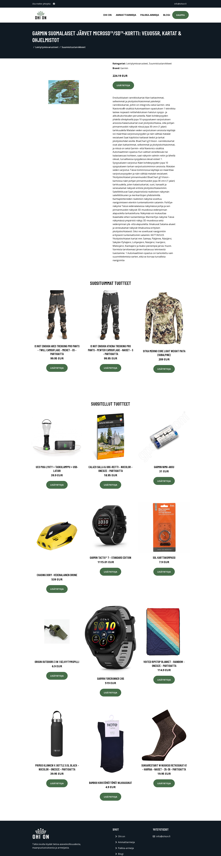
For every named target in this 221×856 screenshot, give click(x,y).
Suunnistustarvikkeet (74, 47)
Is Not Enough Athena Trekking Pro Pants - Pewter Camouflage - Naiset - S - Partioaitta (110, 350)
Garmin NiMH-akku (164, 467)
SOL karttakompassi (164, 557)
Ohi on (107, 15)
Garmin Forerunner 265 (110, 678)
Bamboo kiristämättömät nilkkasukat (110, 782)
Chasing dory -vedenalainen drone (57, 575)
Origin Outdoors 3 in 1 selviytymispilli (57, 661)
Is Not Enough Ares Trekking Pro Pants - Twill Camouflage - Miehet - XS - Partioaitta (57, 350)
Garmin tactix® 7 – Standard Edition (110, 557)
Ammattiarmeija (126, 15)
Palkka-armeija (149, 15)
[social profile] (54, 3)
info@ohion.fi (180, 3)
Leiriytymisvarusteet (46, 47)
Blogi (166, 15)
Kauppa (180, 15)
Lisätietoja (123, 85)
